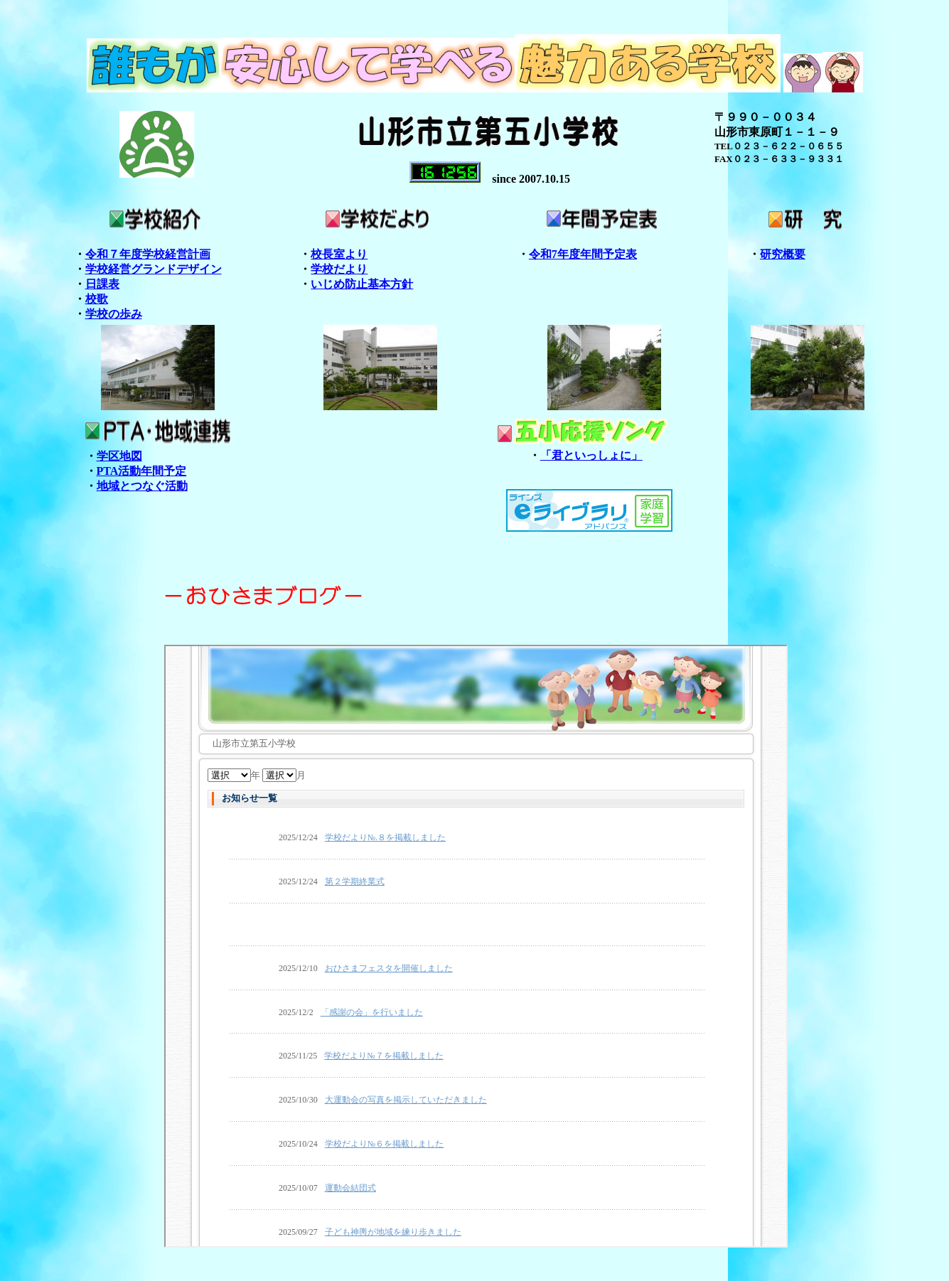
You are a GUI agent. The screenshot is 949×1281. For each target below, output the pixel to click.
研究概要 (782, 254)
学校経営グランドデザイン (153, 269)
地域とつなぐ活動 (142, 486)
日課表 (102, 284)
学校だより (339, 269)
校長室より (339, 254)
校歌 (96, 299)
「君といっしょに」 (591, 455)
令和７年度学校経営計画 (147, 254)
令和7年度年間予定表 (583, 254)
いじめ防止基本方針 (362, 284)
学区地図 (119, 456)
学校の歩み (113, 314)
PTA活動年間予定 (142, 471)
